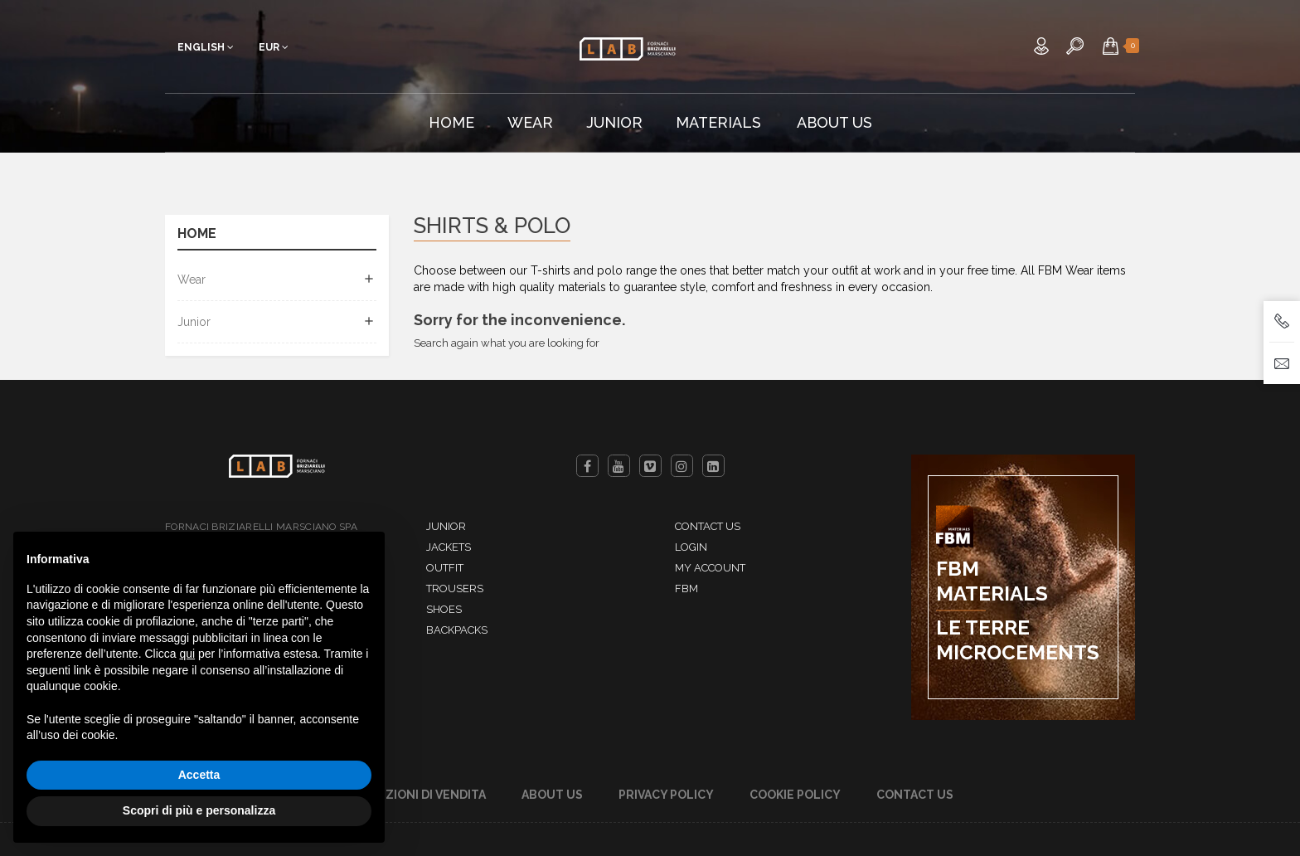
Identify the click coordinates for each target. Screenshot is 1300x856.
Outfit (444, 568)
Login (691, 547)
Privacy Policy (666, 794)
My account (710, 568)
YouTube (619, 466)
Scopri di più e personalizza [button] (199, 810)
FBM (686, 588)
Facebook (587, 466)
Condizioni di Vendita (416, 794)
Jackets (448, 547)
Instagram (682, 466)
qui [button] (187, 653)
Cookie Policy (795, 794)
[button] (1110, 45)
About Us (552, 794)
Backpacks (457, 630)
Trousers (454, 588)
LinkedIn (713, 466)
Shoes (444, 609)
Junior (194, 321)
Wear (191, 279)
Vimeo (650, 466)
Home (196, 234)
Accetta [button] (199, 774)
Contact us (707, 526)
